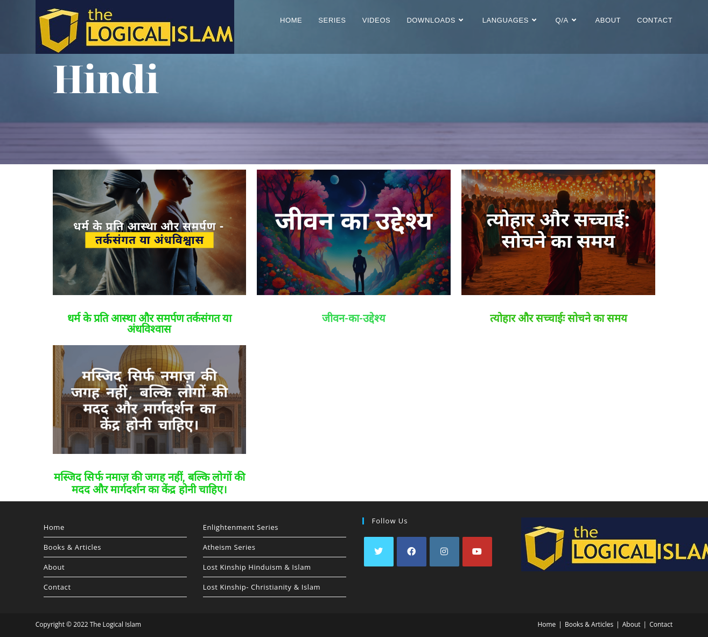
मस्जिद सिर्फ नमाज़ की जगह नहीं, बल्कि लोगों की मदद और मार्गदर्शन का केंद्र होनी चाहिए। (149, 483)
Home (54, 527)
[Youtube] (477, 551)
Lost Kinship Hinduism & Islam (257, 567)
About (54, 567)
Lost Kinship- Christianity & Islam (261, 587)
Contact (57, 587)
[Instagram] (444, 551)
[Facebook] (411, 551)
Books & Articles (72, 547)
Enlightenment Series (241, 527)
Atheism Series (229, 547)
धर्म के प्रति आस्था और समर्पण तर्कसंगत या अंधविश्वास (149, 323)
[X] (379, 551)
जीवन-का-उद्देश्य (353, 318)
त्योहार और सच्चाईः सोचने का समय (558, 318)
